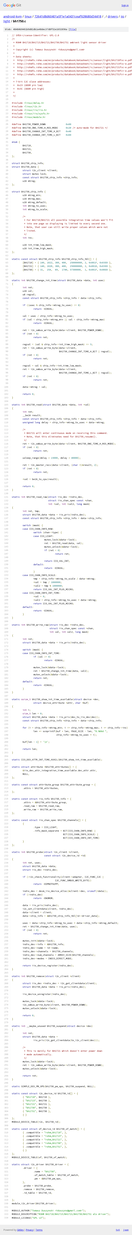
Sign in (125, 5)
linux (28, 16)
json (126, 1229)
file (72, 29)
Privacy (29, 1229)
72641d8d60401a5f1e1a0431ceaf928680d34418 (67, 16)
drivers (113, 16)
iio (122, 16)
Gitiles (20, 1229)
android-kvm (12, 16)
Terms (39, 1229)
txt (118, 1229)
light (6, 21)
